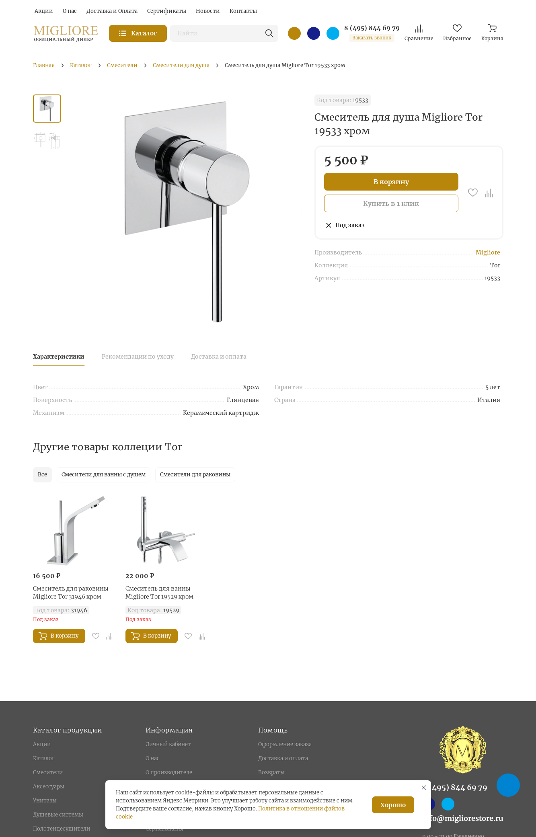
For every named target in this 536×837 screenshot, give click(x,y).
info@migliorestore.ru (462, 818)
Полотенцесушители (61, 828)
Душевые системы (58, 814)
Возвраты (271, 772)
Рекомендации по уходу (138, 356)
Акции (42, 744)
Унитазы (45, 800)
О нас (153, 758)
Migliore (488, 252)
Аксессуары (48, 786)
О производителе (169, 772)
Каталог (43, 758)
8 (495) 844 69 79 (372, 28)
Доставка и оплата (218, 356)
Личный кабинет (168, 744)
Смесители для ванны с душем (104, 474)
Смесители (48, 772)
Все (42, 474)
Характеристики (58, 356)
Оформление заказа (285, 744)
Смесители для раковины (195, 474)
